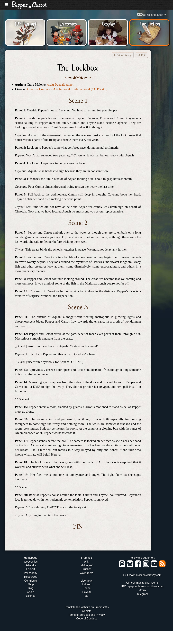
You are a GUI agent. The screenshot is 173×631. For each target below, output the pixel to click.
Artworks (30, 565)
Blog (30, 588)
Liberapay (86, 580)
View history (122, 55)
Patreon (86, 584)
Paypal (86, 592)
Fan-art (30, 569)
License (30, 595)
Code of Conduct (86, 618)
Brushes (86, 569)
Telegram (142, 594)
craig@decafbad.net (60, 84)
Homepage (30, 557)
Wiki (86, 561)
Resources (30, 576)
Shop (31, 584)
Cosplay (108, 23)
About (30, 592)
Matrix (142, 590)
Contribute (30, 580)
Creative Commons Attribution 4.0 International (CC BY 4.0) (67, 89)
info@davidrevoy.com (148, 575)
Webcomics (31, 561)
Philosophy (30, 573)
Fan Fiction (150, 23)
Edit (142, 55)
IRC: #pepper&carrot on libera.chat (142, 586)
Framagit (86, 557)
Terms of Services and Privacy (86, 614)
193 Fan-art (26, 23)
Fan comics (67, 23)
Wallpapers (86, 573)
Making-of (86, 565)
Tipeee (86, 588)
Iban (86, 595)
